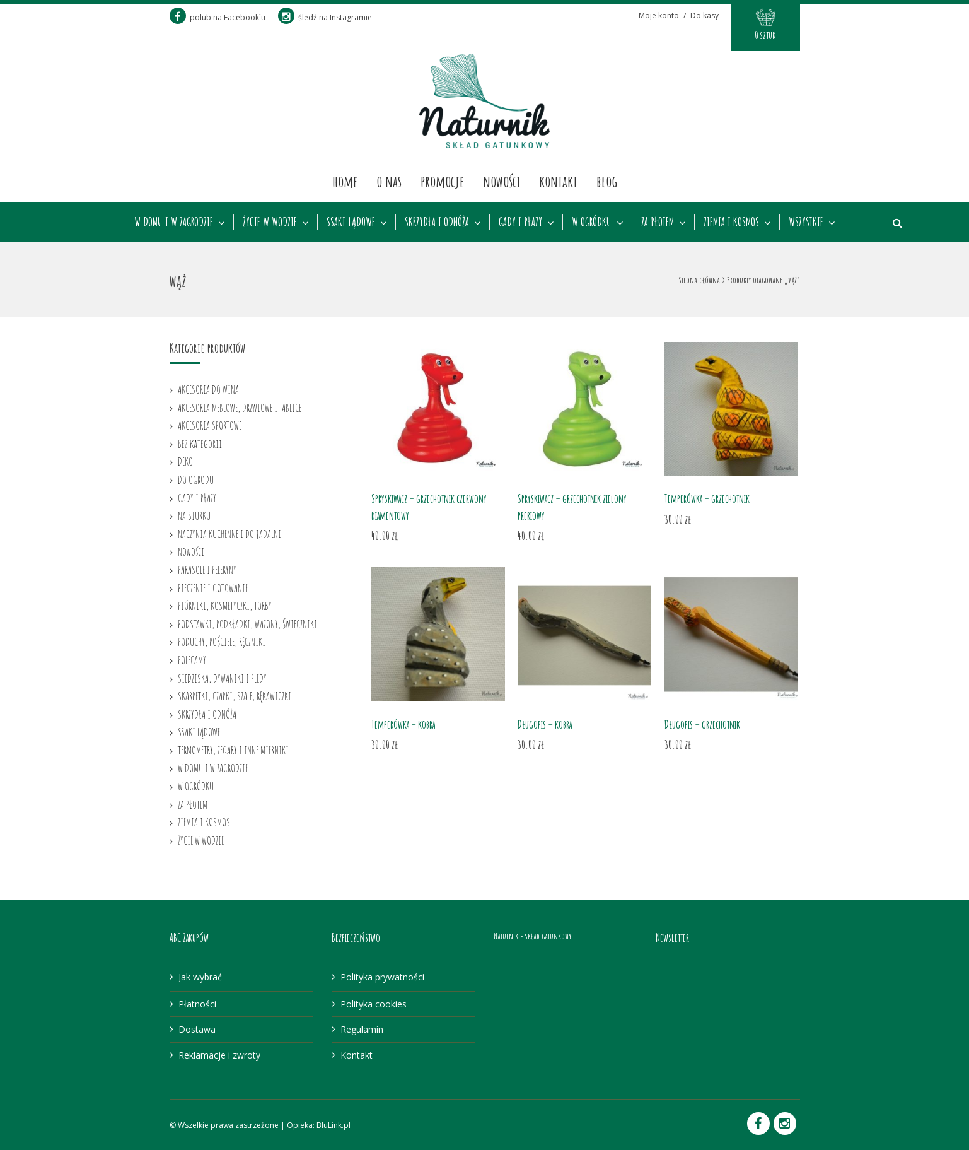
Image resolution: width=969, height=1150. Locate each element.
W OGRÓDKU (592, 222)
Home (344, 181)
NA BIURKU (194, 515)
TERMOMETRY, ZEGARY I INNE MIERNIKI (233, 750)
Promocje (442, 181)
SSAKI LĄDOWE (351, 222)
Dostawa (197, 1029)
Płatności (197, 1004)
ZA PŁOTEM (657, 222)
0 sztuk (765, 35)
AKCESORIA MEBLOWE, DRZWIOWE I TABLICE (239, 407)
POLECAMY (192, 660)
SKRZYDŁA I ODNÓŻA (437, 222)
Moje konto (659, 15)
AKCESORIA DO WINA (208, 389)
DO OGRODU (196, 479)
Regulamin (361, 1029)
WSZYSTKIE (806, 222)
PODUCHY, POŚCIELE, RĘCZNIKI (221, 641)
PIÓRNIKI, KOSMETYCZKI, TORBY (225, 606)
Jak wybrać (200, 977)
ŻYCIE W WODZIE (270, 222)
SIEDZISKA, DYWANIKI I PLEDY (222, 678)
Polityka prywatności (382, 977)
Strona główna (699, 279)
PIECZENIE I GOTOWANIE (213, 588)
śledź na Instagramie (325, 17)
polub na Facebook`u (217, 17)
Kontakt (558, 181)
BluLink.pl (333, 1125)
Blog (607, 181)
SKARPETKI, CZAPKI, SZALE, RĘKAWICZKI (234, 696)
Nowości (501, 181)
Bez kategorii (200, 443)
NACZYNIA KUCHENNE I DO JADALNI (229, 534)
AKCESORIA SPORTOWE (209, 425)
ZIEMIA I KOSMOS (731, 222)
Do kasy (704, 15)
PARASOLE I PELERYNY (207, 570)
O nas (389, 181)
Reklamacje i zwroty (219, 1055)
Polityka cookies (373, 1004)
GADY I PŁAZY (520, 222)
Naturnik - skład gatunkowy (532, 935)
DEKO (185, 461)
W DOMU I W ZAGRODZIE (173, 222)
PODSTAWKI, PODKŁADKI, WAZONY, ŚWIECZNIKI (247, 624)
